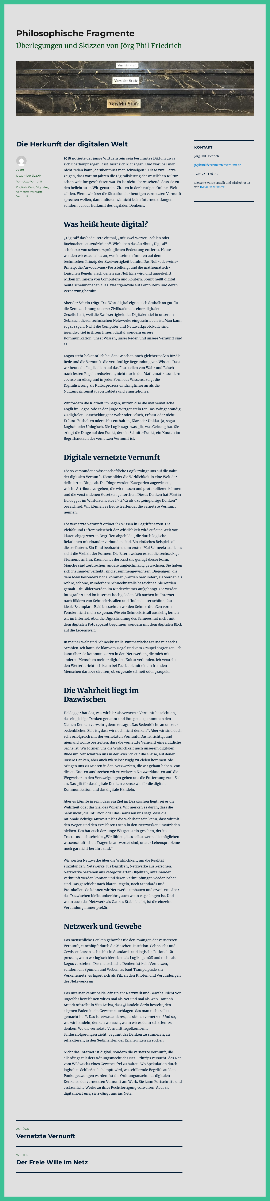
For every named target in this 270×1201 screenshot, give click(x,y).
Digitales (42, 187)
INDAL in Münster (212, 187)
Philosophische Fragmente (75, 33)
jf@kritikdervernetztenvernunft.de (217, 165)
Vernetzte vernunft (29, 191)
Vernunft (22, 196)
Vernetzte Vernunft (29, 181)
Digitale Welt (25, 187)
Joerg (20, 169)
